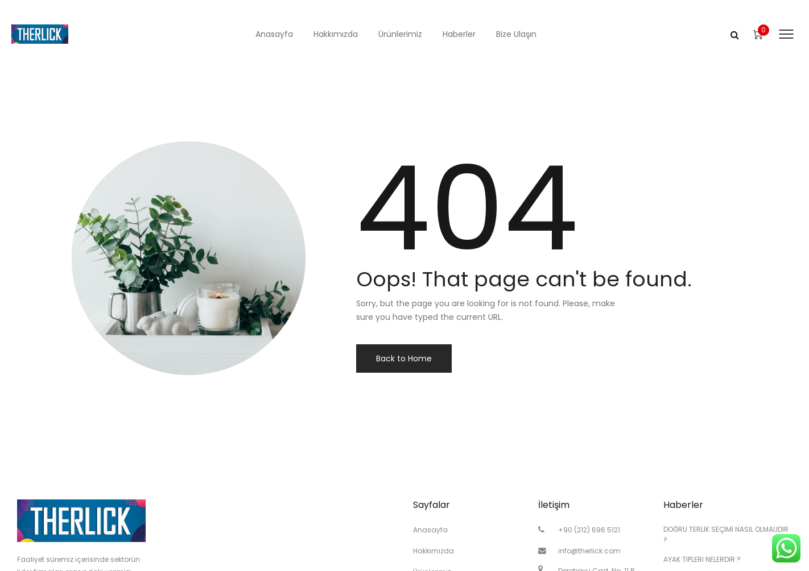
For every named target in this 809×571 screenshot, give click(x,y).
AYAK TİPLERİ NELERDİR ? (702, 559)
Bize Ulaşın (516, 34)
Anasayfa (274, 34)
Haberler (459, 34)
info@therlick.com (589, 551)
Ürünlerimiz (400, 34)
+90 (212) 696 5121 (589, 530)
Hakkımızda (335, 34)
